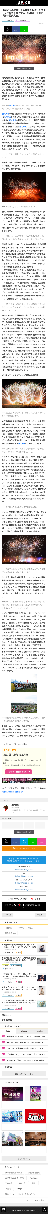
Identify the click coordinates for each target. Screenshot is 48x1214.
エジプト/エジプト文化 (13, 1178)
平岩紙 (7, 1189)
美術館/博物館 (33, 1173)
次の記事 (40, 914)
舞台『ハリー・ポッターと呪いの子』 (19, 1194)
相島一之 (21, 1183)
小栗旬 (33, 1183)
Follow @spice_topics (24, 870)
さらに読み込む (31, 1159)
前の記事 (7, 914)
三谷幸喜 (7, 1183)
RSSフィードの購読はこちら (28, 848)
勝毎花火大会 (9, 933)
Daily (8, 1031)
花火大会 (12, 105)
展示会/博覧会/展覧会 (12, 1173)
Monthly (40, 1031)
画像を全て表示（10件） (24, 68)
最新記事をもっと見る (29, 1074)
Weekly (24, 1031)
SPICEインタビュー (25, 928)
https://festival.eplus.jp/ (12, 792)
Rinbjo (18, 1189)
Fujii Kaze (33, 1178)
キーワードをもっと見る (36, 1200)
